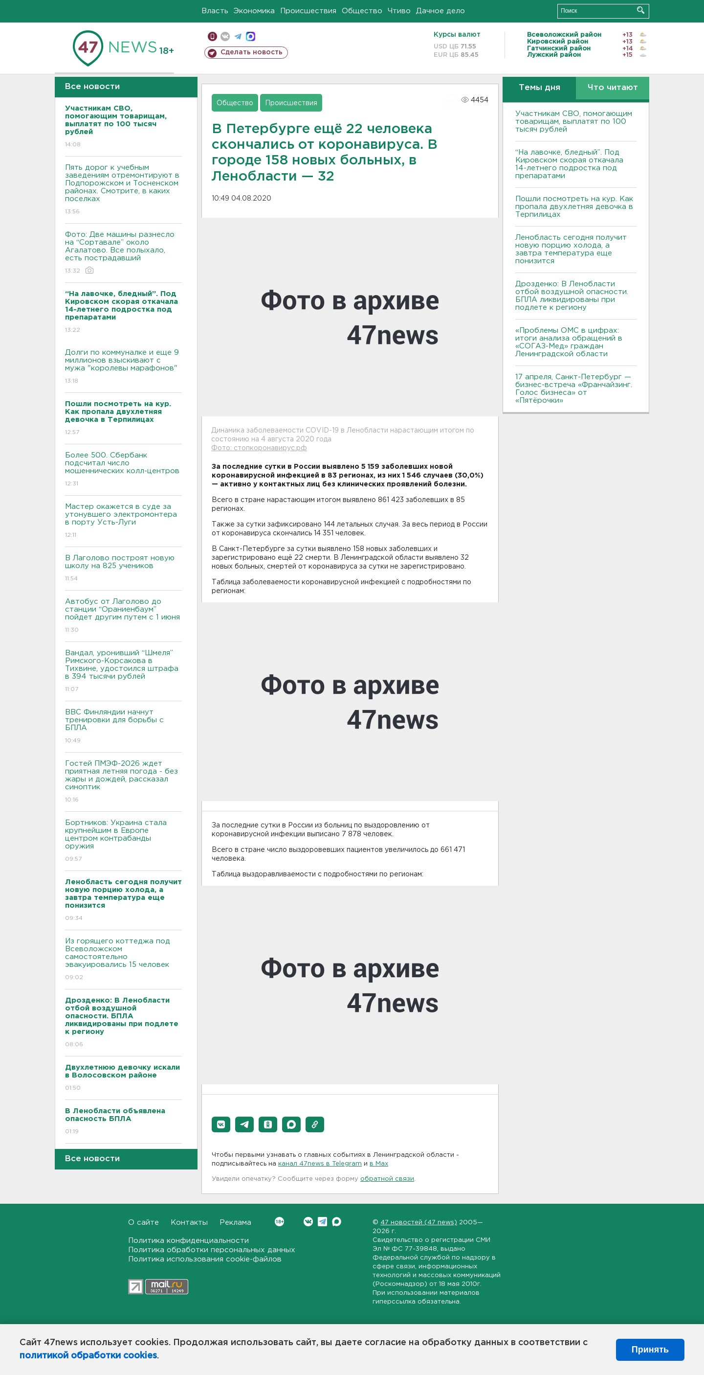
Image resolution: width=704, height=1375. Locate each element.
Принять (650, 1349)
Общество (362, 11)
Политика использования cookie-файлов (205, 1259)
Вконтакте (279, 1221)
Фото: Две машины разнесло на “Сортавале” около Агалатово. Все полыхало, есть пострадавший (123, 253)
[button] (221, 1124)
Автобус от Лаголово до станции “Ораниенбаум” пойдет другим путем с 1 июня (123, 616)
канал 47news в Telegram (320, 1164)
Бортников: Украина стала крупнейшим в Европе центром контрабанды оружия (123, 841)
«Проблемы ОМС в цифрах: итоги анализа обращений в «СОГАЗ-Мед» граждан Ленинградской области (568, 342)
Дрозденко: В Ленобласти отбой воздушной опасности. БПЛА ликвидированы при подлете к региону (571, 296)
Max (336, 1221)
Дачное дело (440, 11)
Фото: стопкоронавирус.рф (259, 448)
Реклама (235, 1222)
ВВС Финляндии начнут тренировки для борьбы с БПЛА (123, 727)
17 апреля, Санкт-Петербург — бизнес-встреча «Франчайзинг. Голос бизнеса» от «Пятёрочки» (573, 389)
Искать (640, 10)
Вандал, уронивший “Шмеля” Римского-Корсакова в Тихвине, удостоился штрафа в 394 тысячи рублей (123, 671)
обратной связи (387, 1179)
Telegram (322, 1221)
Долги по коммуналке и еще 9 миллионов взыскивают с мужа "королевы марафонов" (123, 367)
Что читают (613, 88)
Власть (214, 11)
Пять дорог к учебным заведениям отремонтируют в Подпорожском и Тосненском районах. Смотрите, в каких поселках (123, 190)
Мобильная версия (212, 36)
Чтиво (399, 11)
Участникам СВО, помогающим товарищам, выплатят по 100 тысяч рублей (573, 122)
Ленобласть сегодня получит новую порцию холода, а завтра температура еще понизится (571, 249)
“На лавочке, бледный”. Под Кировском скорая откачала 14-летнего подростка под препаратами (569, 164)
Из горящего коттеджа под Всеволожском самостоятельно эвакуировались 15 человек (123, 960)
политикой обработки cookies (88, 1356)
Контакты (189, 1222)
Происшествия (308, 11)
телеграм (237, 36)
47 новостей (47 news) (418, 1222)
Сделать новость (251, 52)
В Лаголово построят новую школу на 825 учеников (123, 569)
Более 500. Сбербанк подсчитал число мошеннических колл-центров (123, 470)
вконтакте (225, 36)
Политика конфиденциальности (188, 1241)
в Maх (379, 1164)
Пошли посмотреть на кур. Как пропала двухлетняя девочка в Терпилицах (574, 207)
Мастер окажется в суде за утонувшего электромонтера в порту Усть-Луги (123, 521)
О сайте (143, 1222)
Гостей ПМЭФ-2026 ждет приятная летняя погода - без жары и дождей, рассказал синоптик (123, 782)
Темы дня (539, 88)
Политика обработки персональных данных (211, 1250)
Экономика (254, 11)
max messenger (250, 36)
